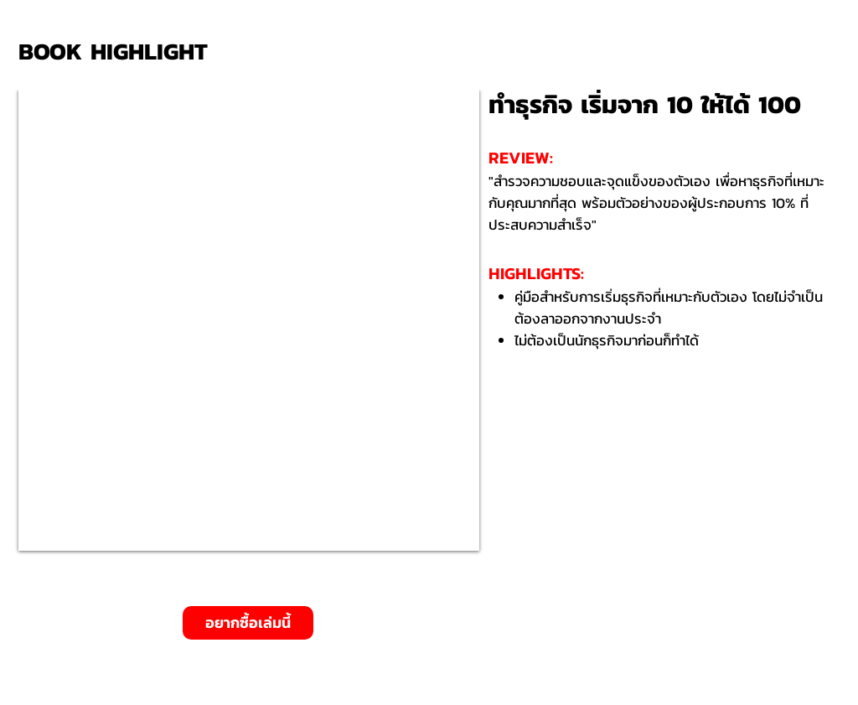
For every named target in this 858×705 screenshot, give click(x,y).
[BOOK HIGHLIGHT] (119, 51)
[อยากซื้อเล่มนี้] (248, 623)
